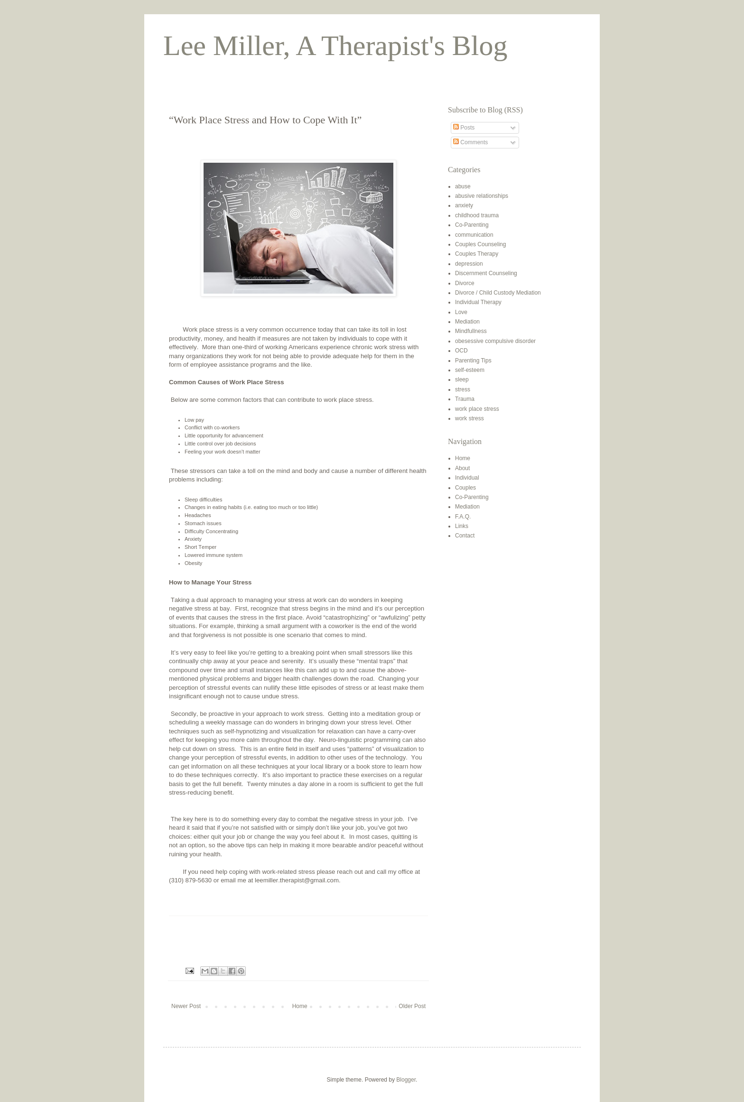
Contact (464, 535)
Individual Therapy (478, 302)
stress (462, 389)
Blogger (406, 1079)
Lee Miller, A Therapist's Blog (335, 45)
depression (469, 263)
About (462, 468)
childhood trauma (477, 215)
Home (299, 1006)
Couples (465, 487)
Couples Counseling (480, 244)
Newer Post (186, 1006)
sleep (462, 379)
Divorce (464, 283)
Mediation (467, 321)
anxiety (464, 205)
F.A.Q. (463, 516)
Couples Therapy (476, 253)
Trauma (464, 399)
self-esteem (469, 370)
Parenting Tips (473, 360)
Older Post (412, 1006)
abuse (463, 186)
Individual (467, 477)
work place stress (477, 409)
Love (461, 312)
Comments (470, 142)
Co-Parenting (472, 225)
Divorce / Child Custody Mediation (498, 292)
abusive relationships (481, 196)
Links (461, 526)
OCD (461, 350)
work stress (469, 418)
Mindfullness (471, 331)
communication (474, 235)
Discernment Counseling (486, 273)
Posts (463, 127)
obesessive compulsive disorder (495, 341)
